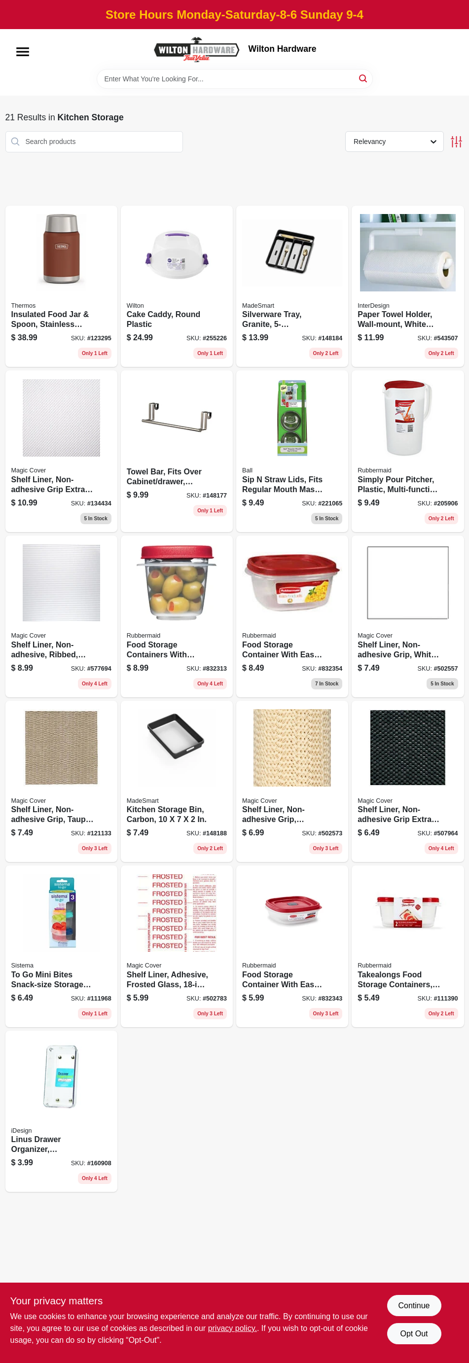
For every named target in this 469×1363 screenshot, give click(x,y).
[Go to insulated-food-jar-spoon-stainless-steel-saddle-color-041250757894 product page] (61, 286)
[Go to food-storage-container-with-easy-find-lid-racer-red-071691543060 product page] (292, 616)
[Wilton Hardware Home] (197, 49)
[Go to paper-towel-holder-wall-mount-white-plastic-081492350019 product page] (408, 286)
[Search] (364, 78)
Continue (414, 1305)
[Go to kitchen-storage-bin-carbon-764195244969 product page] (177, 781)
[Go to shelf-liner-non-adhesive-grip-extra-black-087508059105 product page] (408, 781)
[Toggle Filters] (456, 141)
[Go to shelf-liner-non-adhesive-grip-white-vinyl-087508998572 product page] (408, 616)
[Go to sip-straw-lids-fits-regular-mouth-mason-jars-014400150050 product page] (292, 451)
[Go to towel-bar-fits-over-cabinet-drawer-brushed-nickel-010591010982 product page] (177, 451)
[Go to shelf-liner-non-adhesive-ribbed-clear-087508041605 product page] (61, 616)
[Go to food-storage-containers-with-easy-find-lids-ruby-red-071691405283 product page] (177, 616)
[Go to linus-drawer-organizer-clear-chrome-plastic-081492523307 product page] (61, 1111)
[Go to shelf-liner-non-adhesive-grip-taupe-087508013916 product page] (61, 781)
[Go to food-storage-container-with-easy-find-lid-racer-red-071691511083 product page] (292, 946)
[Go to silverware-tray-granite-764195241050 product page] (292, 286)
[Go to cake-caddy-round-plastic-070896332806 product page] (177, 286)
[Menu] (22, 51)
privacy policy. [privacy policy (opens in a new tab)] (232, 1328)
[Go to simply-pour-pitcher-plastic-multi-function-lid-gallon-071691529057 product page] (408, 451)
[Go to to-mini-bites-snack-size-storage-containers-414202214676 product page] (61, 946)
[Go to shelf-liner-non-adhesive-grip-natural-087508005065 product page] (292, 781)
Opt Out (414, 1333)
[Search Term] (235, 79)
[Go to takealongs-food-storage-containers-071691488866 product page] (408, 946)
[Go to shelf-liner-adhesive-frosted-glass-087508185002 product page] (177, 946)
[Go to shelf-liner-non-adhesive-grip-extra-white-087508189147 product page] (61, 451)
